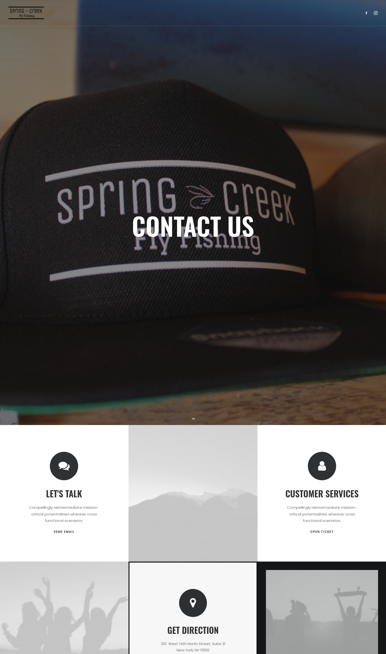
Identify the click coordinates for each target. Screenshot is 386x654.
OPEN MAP (193, 522)
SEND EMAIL (64, 409)
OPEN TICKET (322, 401)
